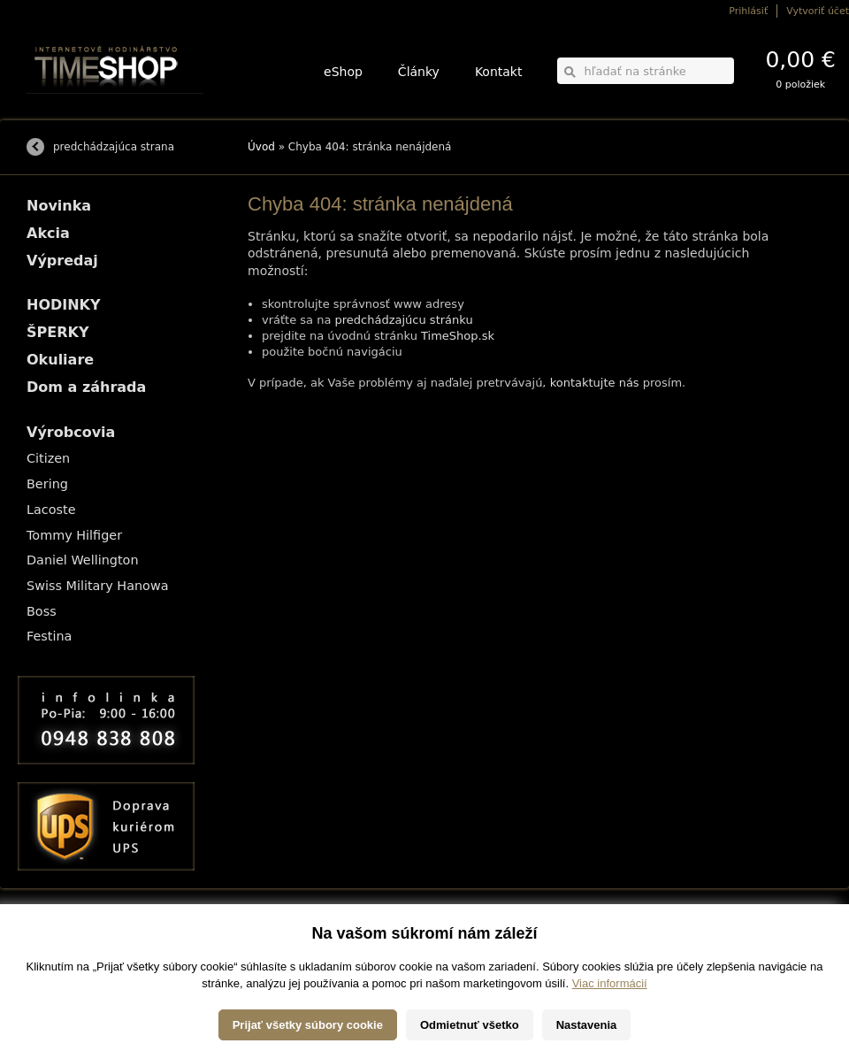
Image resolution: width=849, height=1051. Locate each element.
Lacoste (51, 509)
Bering (47, 484)
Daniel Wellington (83, 560)
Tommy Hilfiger (74, 535)
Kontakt (499, 72)
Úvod (261, 147)
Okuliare (60, 359)
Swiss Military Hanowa (98, 586)
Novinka (59, 205)
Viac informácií (609, 1032)
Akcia (48, 233)
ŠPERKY (57, 332)
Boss (42, 611)
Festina (49, 636)
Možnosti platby (57, 948)
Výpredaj (62, 260)
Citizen (48, 458)
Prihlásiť (748, 11)
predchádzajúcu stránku (404, 319)
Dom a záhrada (86, 387)
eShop (343, 72)
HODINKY (64, 304)
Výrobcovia (71, 432)
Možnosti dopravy (61, 935)
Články (419, 72)
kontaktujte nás (594, 382)
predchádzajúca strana (113, 147)
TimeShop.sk (457, 335)
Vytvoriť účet (817, 11)
